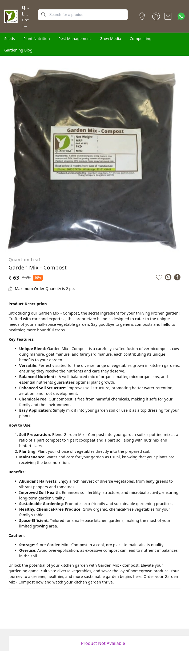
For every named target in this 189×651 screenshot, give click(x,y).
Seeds (9, 38)
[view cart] (168, 16)
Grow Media (110, 38)
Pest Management (74, 38)
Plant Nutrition (36, 38)
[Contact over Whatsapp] (181, 16)
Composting (141, 38)
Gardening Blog (18, 50)
